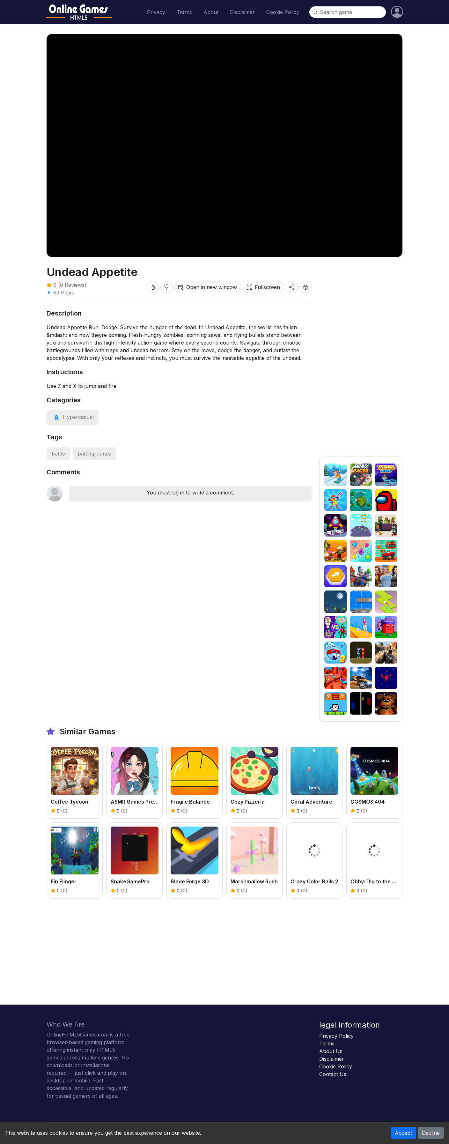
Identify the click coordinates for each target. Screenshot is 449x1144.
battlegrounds (94, 453)
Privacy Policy (336, 1036)
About (210, 12)
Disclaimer (242, 12)
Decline (431, 1133)
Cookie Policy (282, 12)
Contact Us (332, 1074)
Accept (403, 1133)
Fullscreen (263, 287)
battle (58, 453)
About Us (330, 1051)
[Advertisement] (360, 361)
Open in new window (207, 287)
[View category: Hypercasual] (73, 417)
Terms (184, 12)
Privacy (156, 12)
